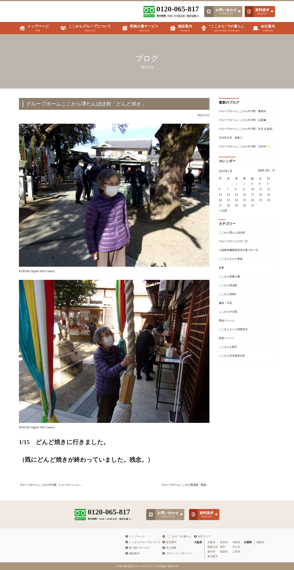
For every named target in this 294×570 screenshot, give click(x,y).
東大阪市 (212, 556)
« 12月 (223, 235)
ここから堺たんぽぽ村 (234, 257)
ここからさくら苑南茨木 (235, 359)
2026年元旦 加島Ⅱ (232, 155)
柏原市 (224, 551)
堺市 (222, 547)
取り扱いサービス (137, 547)
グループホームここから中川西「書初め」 (244, 114)
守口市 (236, 547)
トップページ (135, 536)
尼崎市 (260, 542)
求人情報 (169, 547)
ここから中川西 (229, 341)
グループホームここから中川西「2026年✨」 (246, 167)
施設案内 (132, 553)
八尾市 (236, 551)
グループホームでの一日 (235, 266)
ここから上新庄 (229, 378)
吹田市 (236, 542)
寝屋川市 (212, 547)
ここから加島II (229, 322)
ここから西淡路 (229, 313)
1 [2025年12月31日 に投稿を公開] (236, 208)
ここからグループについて (142, 542)
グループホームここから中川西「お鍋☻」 (244, 129)
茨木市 (224, 542)
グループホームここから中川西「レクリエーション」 (51, 484)
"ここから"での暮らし (177, 536)
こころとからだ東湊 (232, 285)
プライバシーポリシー (177, 553)
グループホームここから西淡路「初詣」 (185, 484)
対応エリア (202, 536)
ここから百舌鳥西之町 (234, 387)
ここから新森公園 (231, 303)
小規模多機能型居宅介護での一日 (241, 275)
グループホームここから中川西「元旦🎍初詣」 (246, 143)
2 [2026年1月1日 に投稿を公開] (244, 208)
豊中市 (211, 551)
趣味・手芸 (226, 332)
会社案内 (169, 542)
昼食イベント (228, 369)
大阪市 (211, 542)
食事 (222, 294)
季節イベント (228, 350)
